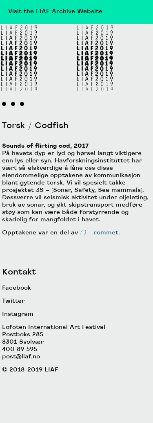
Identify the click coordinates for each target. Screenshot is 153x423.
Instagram (17, 314)
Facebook (16, 288)
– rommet (98, 233)
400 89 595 (19, 349)
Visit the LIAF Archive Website (55, 11)
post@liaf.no (21, 357)
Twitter (13, 301)
